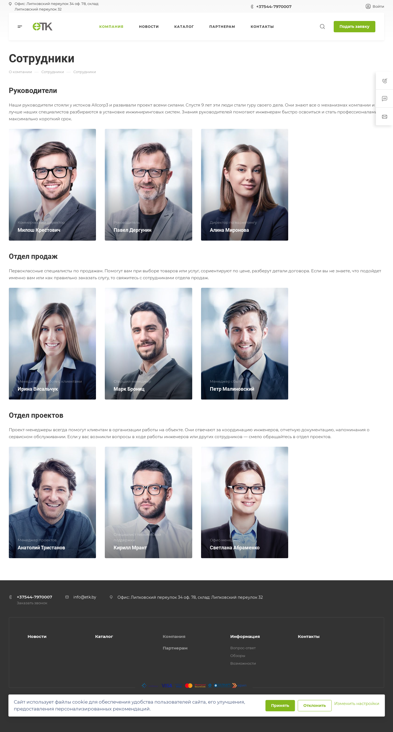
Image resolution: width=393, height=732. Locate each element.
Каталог (104, 636)
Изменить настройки (356, 703)
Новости (37, 636)
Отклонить (314, 705)
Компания (174, 636)
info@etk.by (84, 597)
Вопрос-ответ (243, 648)
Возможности (243, 663)
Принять (280, 705)
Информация (245, 636)
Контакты (309, 636)
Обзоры (237, 655)
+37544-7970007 (274, 6)
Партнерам (175, 648)
